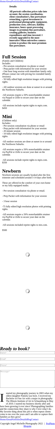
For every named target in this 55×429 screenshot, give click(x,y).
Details (23, 1)
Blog (29, 1)
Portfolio (16, 1)
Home (3, 1)
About (9, 1)
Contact (34, 1)
